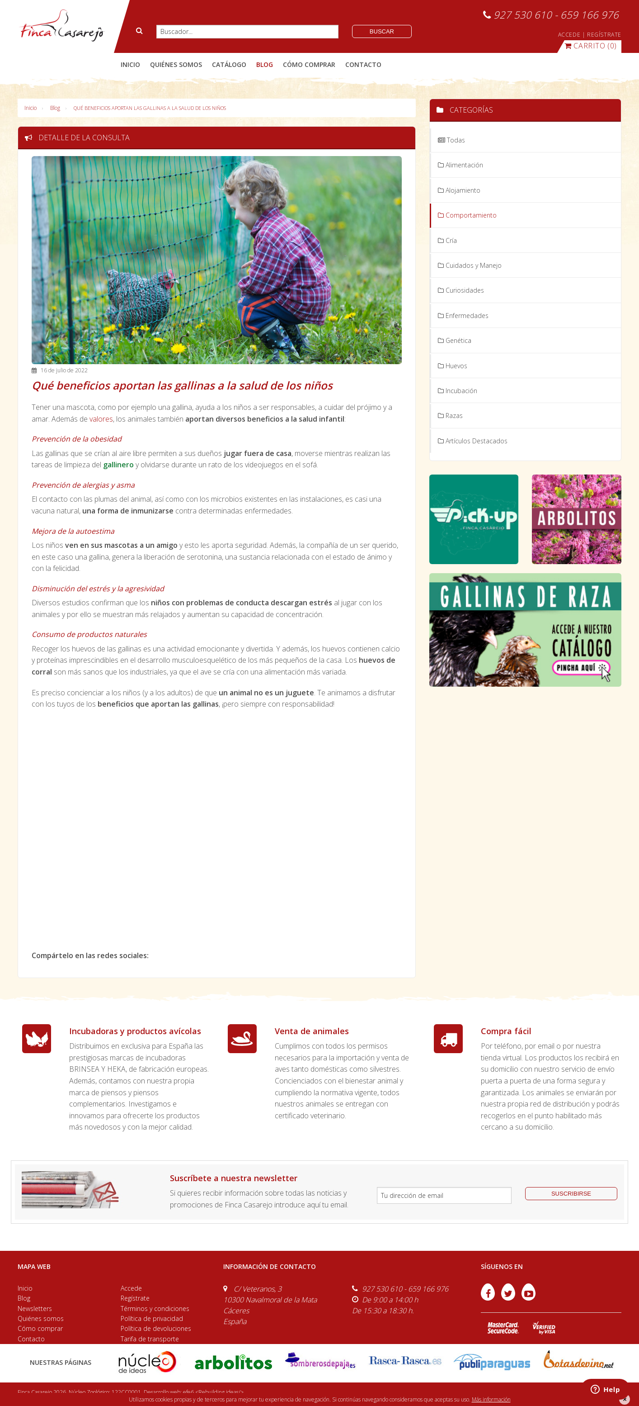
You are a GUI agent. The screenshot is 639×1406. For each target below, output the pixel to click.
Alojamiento (459, 190)
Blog (55, 108)
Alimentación (460, 165)
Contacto (31, 1339)
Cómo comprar (40, 1328)
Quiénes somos (41, 1318)
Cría (447, 240)
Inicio (130, 64)
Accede (131, 1288)
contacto (363, 64)
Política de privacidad (152, 1318)
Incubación (457, 390)
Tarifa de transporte (150, 1339)
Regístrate (135, 1298)
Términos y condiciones (155, 1308)
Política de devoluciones (156, 1328)
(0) (590, 46)
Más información (491, 1399)
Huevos (452, 365)
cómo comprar (309, 64)
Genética (454, 340)
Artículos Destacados (472, 441)
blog (264, 64)
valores (101, 419)
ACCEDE (569, 34)
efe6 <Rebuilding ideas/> (213, 1392)
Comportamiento (467, 215)
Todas (451, 140)
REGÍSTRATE (604, 34)
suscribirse (571, 1193)
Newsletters (35, 1308)
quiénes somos (176, 64)
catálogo (229, 64)
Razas (450, 415)
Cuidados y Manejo (470, 265)
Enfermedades (463, 315)
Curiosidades (461, 290)
